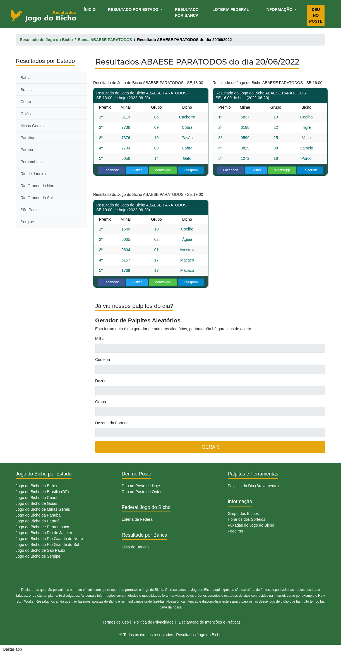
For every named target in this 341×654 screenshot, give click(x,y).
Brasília (27, 89)
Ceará (26, 101)
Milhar (100, 338)
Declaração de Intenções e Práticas (210, 622)
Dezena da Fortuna (112, 423)
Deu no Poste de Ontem (143, 491)
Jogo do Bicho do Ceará (36, 497)
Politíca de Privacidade (154, 622)
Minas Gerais (32, 125)
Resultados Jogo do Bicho (199, 634)
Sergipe (27, 222)
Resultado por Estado (133, 9)
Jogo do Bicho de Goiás (36, 503)
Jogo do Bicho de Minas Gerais (43, 509)
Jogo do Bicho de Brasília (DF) (42, 491)
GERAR (210, 447)
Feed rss (235, 531)
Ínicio (91, 9)
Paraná (27, 150)
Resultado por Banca (187, 12)
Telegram (191, 170)
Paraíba (27, 137)
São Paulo (30, 210)
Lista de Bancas (136, 547)
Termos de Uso (115, 622)
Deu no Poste (315, 15)
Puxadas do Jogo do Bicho (251, 525)
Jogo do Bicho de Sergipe (38, 556)
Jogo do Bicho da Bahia (36, 486)
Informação (279, 9)
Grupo (100, 401)
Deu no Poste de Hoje (141, 486)
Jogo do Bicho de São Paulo (40, 550)
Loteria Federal (231, 9)
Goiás (26, 113)
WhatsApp (163, 170)
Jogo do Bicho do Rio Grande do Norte (49, 538)
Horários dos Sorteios (246, 519)
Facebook (111, 170)
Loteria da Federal (137, 519)
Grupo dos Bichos (243, 513)
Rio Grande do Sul (37, 198)
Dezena (102, 381)
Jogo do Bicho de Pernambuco (42, 527)
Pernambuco (32, 162)
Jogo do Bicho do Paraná (37, 521)
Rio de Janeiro (33, 174)
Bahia (26, 77)
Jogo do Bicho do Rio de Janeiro (44, 533)
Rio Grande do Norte (39, 186)
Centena (102, 359)
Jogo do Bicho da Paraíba (38, 515)
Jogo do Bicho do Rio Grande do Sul (47, 544)
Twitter (137, 170)
